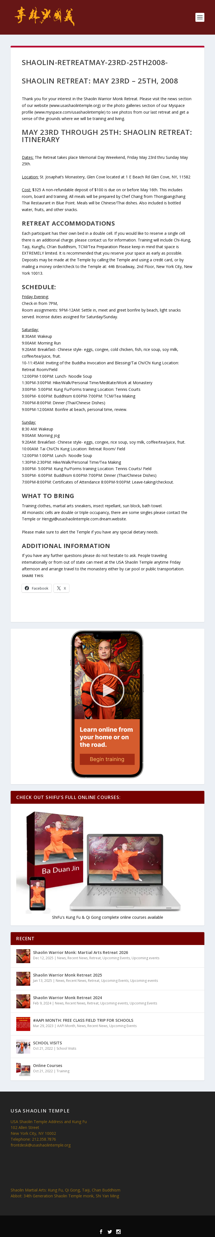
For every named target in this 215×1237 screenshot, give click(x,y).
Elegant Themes (97, 1223)
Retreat (95, 958)
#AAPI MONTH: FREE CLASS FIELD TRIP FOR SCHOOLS (83, 1020)
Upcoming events (145, 958)
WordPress (145, 1223)
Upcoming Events (116, 958)
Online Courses (47, 1065)
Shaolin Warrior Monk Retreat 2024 (67, 997)
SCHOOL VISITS (47, 1042)
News (61, 958)
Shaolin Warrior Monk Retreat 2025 (67, 975)
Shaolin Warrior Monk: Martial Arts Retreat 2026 (80, 952)
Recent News (77, 958)
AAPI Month (66, 1025)
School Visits (66, 1048)
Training (63, 1071)
